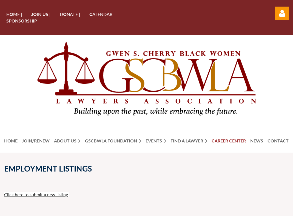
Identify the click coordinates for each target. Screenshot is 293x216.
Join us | (40, 14)
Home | (14, 14)
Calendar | (102, 14)
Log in (282, 13)
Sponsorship (21, 20)
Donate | (70, 14)
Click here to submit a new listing (36, 194)
